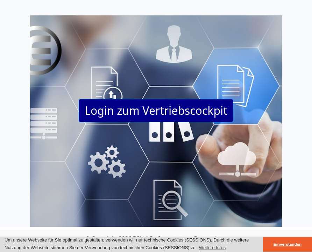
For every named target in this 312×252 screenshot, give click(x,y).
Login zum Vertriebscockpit (156, 110)
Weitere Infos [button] (212, 247)
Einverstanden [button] (288, 244)
